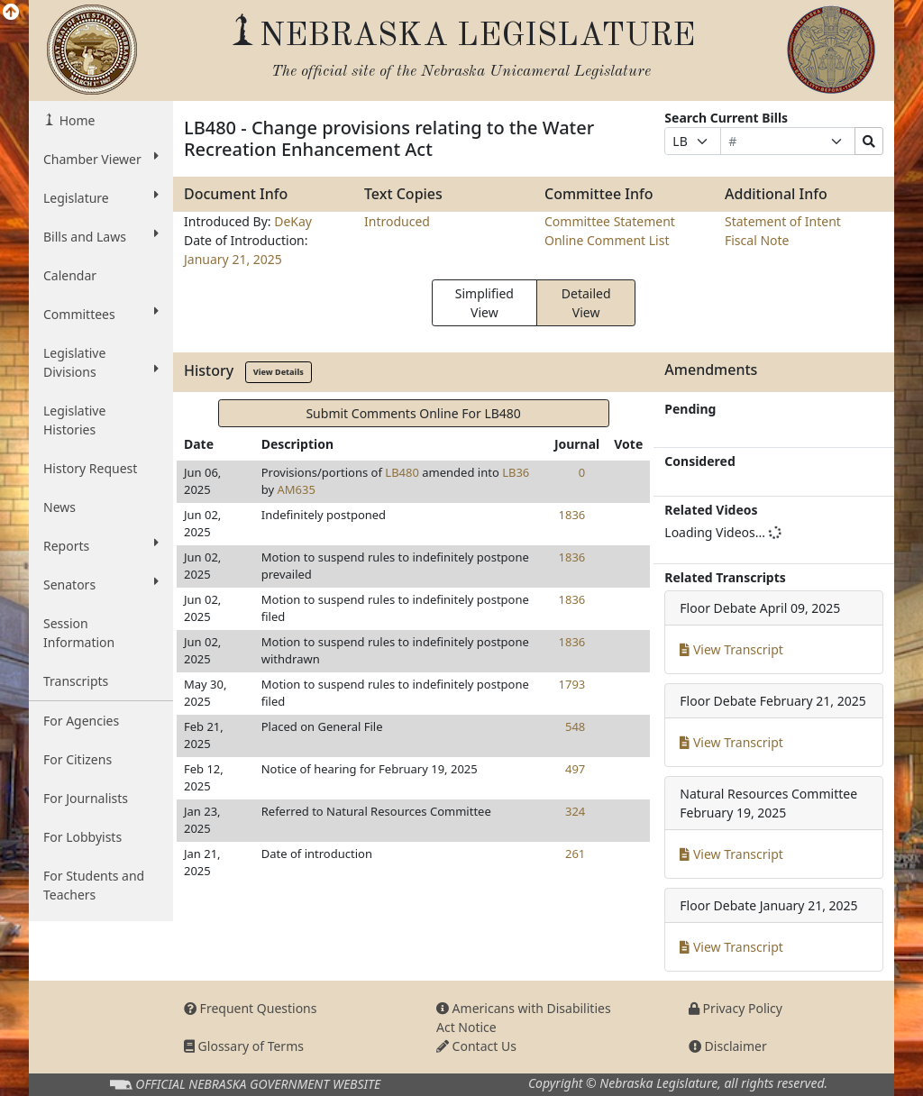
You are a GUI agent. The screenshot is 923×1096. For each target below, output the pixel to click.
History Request (90, 468)
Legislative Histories (74, 420)
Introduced (397, 221)
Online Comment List (606, 240)
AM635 (296, 489)
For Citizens (77, 759)
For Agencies (81, 720)
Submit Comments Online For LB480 (413, 413)
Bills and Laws (101, 236)
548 (575, 726)
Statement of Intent (783, 221)
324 (575, 811)
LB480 (402, 472)
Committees (101, 314)
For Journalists (85, 798)
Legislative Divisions (101, 362)
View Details (278, 372)
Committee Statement (609, 221)
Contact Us (476, 1046)
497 (575, 769)
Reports (101, 545)
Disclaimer (728, 1046)
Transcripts (75, 681)
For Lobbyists (82, 836)
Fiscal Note (757, 240)
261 (575, 853)
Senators (101, 584)
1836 (572, 515)
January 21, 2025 (233, 259)
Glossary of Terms (244, 1046)
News (59, 507)
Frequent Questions (250, 1008)
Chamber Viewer (101, 159)
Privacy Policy (735, 1008)
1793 (572, 684)
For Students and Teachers (93, 885)
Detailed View (586, 303)
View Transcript (731, 649)
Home (75, 120)
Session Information (78, 633)
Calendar (69, 275)
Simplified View (484, 303)
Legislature (101, 197)
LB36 (515, 472)
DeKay (293, 221)
